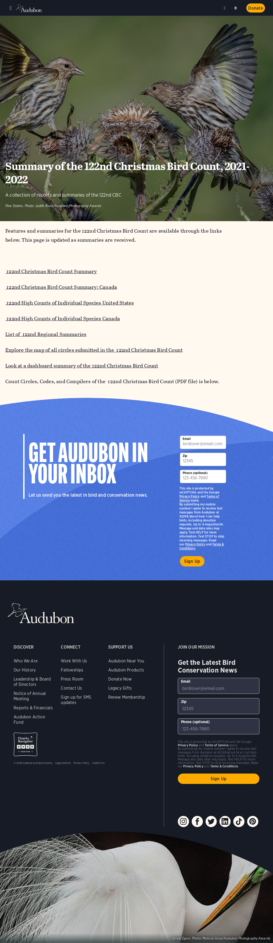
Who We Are (26, 660)
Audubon (29, 8)
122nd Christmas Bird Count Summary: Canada (61, 287)
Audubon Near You (126, 660)
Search (236, 7)
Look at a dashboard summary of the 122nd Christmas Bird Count (81, 366)
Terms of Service (216, 745)
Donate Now (120, 679)
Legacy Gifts (120, 688)
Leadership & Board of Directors (32, 682)
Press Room (72, 679)
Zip (185, 456)
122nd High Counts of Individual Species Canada (62, 318)
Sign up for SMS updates (76, 700)
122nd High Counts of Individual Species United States (69, 303)
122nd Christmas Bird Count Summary (51, 271)
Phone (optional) (195, 473)
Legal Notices (63, 762)
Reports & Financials (33, 707)
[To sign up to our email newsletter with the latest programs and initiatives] (203, 442)
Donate (255, 8)
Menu (10, 8)
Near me (225, 8)
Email (187, 439)
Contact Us (71, 688)
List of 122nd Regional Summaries (45, 334)
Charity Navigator (25, 744)
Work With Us (74, 660)
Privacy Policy (195, 544)
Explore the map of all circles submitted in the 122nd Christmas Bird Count (94, 350)
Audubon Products (126, 670)
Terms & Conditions (224, 766)
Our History (25, 670)
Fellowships (72, 670)
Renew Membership (126, 697)
